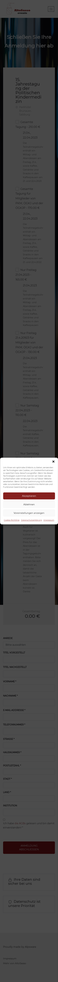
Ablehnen (29, 504)
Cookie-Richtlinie (11, 520)
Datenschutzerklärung (31, 520)
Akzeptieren (29, 495)
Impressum (48, 520)
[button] (53, 461)
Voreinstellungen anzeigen (29, 512)
